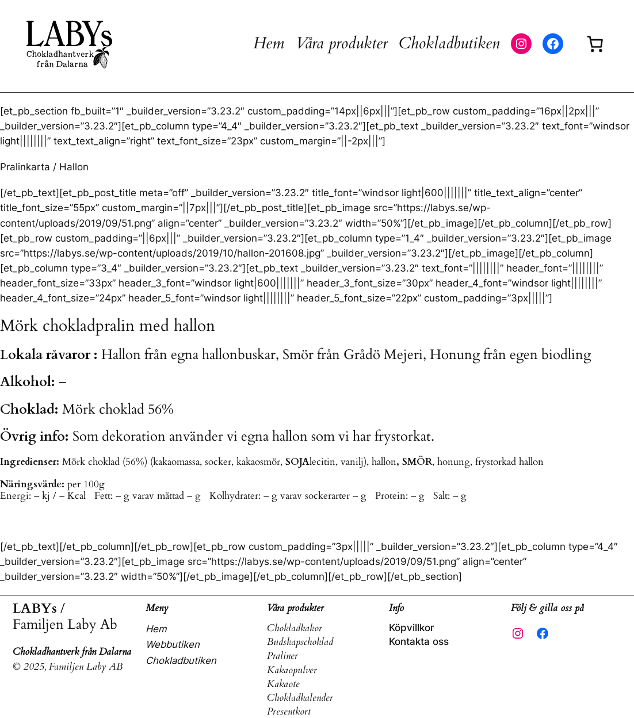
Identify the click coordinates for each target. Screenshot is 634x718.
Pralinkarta (25, 167)
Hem (268, 43)
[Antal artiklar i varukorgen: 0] (594, 43)
